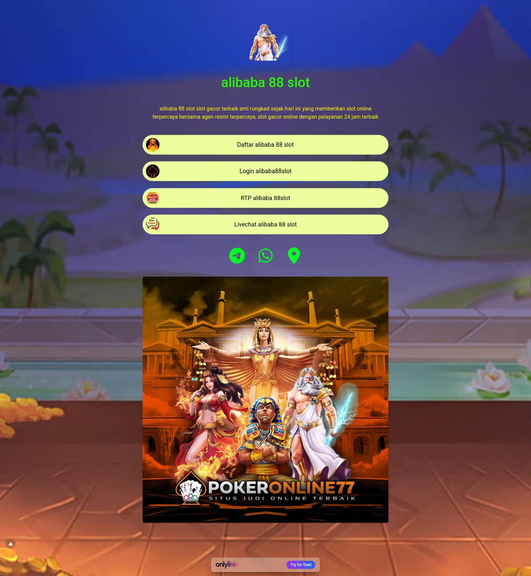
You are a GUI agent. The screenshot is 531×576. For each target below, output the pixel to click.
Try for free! (301, 564)
